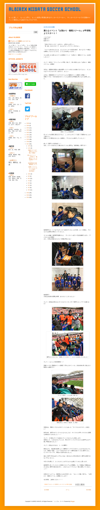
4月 (29, 187)
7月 (29, 180)
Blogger (73, 501)
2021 (27, 134)
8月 (29, 178)
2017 (27, 144)
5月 (29, 185)
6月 (29, 183)
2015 (27, 195)
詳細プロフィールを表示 (14, 54)
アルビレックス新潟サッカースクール (20, 41)
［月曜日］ (12, 96)
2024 (27, 128)
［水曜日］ (11, 128)
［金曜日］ (11, 109)
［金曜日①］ (11, 153)
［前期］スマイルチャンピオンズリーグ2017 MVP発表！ (32, 169)
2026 (27, 123)
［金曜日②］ (13, 160)
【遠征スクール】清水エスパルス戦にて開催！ (32, 151)
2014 (27, 197)
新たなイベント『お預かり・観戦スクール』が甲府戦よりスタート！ (32, 158)
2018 (27, 141)
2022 (27, 132)
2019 (27, 139)
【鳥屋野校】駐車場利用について (32, 163)
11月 (29, 148)
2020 (27, 137)
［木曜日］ (11, 136)
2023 (27, 130)
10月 (29, 174)
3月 (29, 190)
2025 (27, 125)
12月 (29, 146)
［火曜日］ (11, 102)
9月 (29, 176)
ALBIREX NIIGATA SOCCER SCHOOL (44, 9)
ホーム (67, 489)
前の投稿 (88, 489)
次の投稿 (46, 489)
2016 (27, 192)
